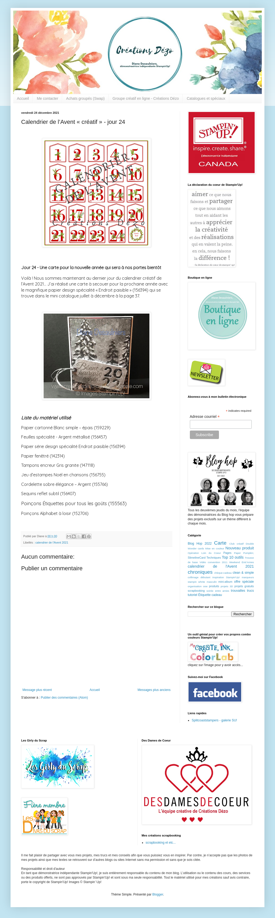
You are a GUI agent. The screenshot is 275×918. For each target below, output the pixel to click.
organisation (194, 586)
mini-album (225, 581)
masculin (212, 581)
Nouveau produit (239, 548)
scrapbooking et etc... (161, 842)
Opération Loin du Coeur (204, 552)
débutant (205, 577)
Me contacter (47, 98)
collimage (193, 577)
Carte (220, 543)
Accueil (23, 98)
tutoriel (192, 595)
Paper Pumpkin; (244, 552)
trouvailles (238, 591)
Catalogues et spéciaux (206, 98)
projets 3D (227, 586)
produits (214, 586)
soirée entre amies (218, 590)
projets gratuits (244, 586)
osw (205, 586)
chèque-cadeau (223, 572)
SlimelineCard (196, 557)
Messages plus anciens (154, 690)
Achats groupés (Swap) (85, 98)
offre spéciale (244, 582)
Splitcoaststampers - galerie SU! (214, 720)
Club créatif (236, 543)
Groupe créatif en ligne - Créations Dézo (146, 98)
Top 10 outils (233, 557)
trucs (250, 591)
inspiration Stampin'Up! (226, 577)
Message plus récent (37, 690)
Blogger (157, 894)
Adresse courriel (205, 416)
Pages (227, 552)
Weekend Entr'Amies (241, 562)
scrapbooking (196, 590)
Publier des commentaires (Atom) (64, 697)
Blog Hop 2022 (200, 543)
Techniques (214, 557)
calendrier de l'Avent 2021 (51, 542)
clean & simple (243, 573)
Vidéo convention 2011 (213, 562)
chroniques (200, 572)
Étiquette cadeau (210, 595)
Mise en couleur (214, 548)
